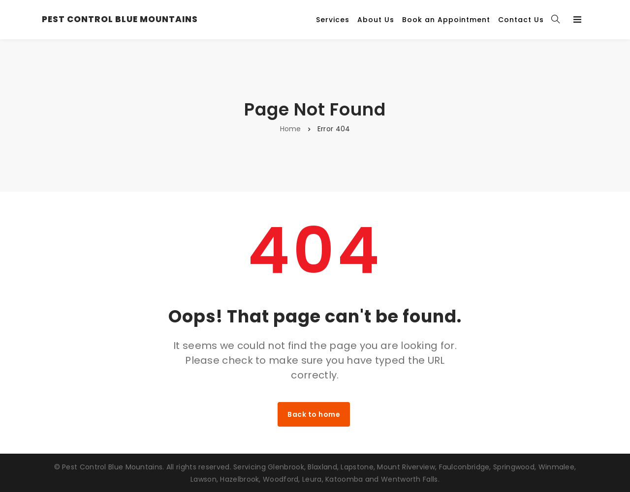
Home (290, 129)
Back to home (313, 414)
